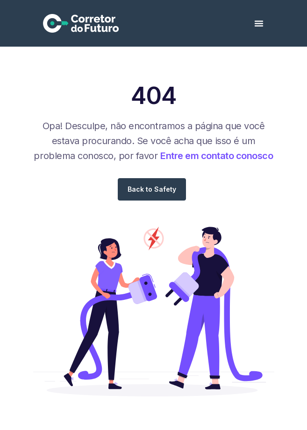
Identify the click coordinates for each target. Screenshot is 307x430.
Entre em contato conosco (216, 155)
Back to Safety (152, 189)
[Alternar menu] (259, 23)
